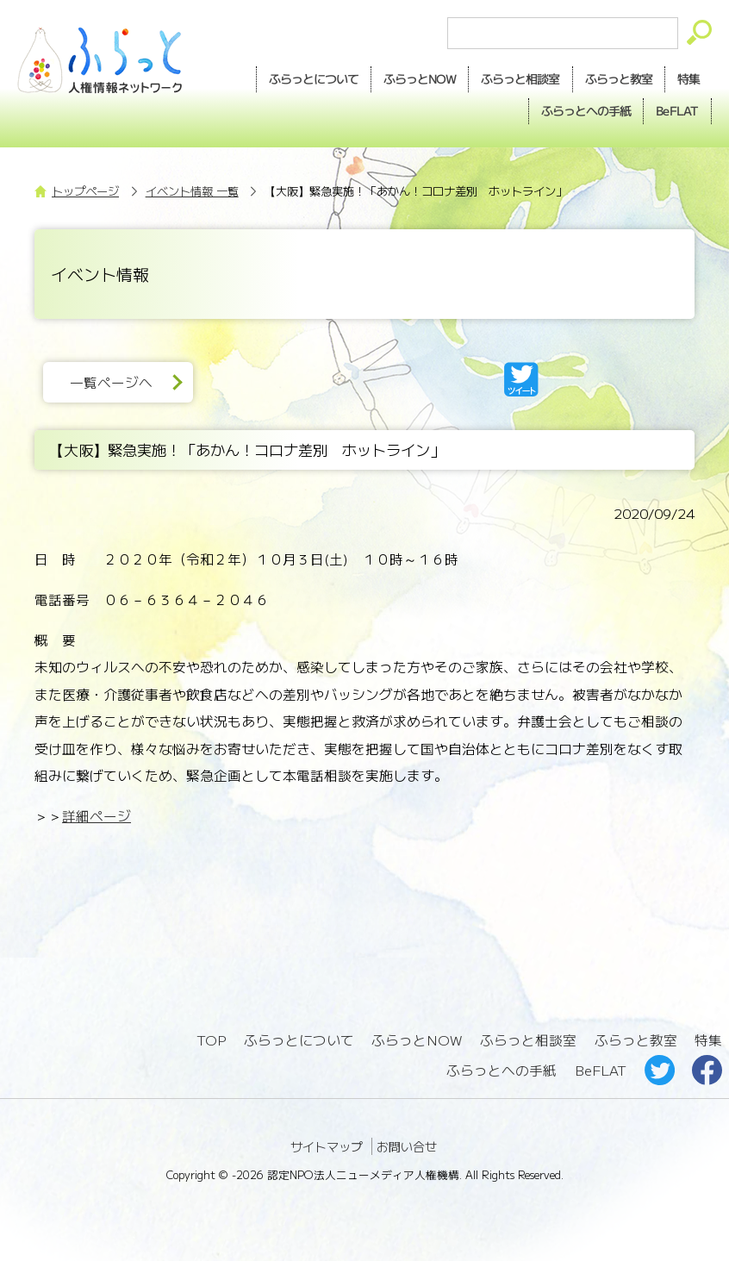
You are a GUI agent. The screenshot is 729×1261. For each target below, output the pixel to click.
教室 (618, 79)
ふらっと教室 (636, 1040)
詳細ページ (96, 816)
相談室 (520, 79)
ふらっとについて (313, 78)
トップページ (85, 191)
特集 (688, 78)
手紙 (586, 111)
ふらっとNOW (416, 1040)
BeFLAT (677, 110)
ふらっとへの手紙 (501, 1070)
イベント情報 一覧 (192, 191)
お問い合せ (407, 1146)
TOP (211, 1040)
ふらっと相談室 (528, 1040)
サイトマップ (326, 1146)
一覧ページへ (111, 382)
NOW (419, 79)
